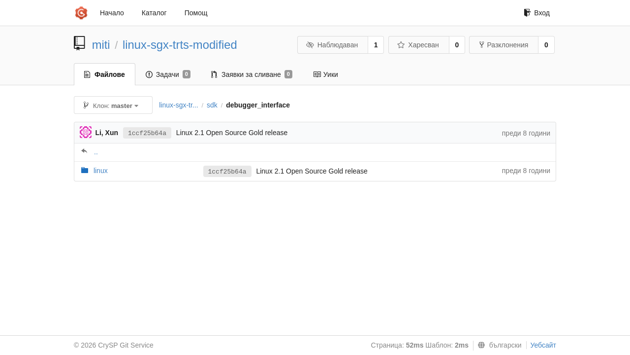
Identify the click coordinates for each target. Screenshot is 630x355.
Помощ (196, 13)
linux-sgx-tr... (178, 105)
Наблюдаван (332, 45)
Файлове (104, 74)
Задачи (168, 74)
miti (101, 44)
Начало (112, 13)
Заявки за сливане (251, 74)
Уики (325, 74)
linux (101, 171)
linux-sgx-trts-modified (180, 44)
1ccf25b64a (147, 133)
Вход (537, 13)
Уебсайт (543, 345)
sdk (212, 105)
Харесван (418, 45)
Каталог (154, 13)
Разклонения (503, 45)
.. (96, 152)
